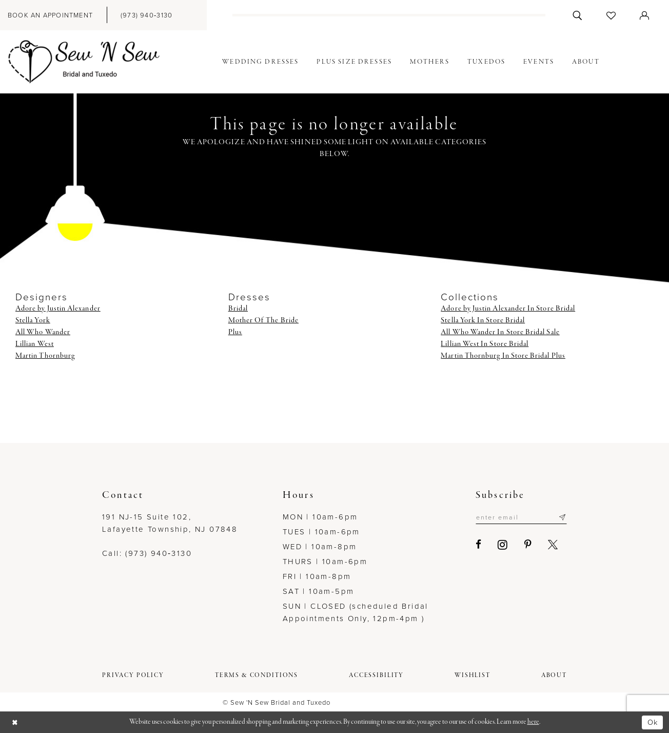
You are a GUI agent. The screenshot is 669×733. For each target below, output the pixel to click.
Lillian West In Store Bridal (484, 344)
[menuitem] (146, 15)
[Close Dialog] (15, 722)
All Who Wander (42, 332)
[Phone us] (146, 15)
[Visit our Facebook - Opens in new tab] (475, 545)
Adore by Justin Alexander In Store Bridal (508, 308)
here (533, 722)
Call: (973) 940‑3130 (147, 553)
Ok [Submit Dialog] (652, 721)
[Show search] (577, 15)
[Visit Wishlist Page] (611, 15)
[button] (644, 15)
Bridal (238, 308)
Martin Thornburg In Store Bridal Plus (503, 356)
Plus (235, 332)
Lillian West (34, 344)
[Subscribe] (562, 517)
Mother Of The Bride (263, 320)
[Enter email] (519, 517)
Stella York (32, 320)
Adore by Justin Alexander (58, 308)
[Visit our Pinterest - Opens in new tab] (525, 545)
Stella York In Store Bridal (483, 320)
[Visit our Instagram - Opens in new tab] (499, 544)
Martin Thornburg (45, 356)
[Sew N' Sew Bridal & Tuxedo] (84, 62)
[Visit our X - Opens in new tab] (549, 545)
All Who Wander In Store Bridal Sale (500, 332)
